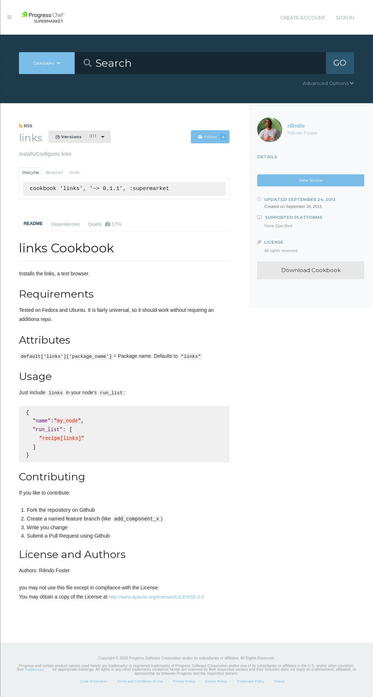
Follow (212, 137)
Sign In (345, 17)
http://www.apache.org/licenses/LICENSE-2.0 (156, 597)
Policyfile (30, 172)
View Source (310, 180)
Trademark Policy (250, 681)
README (33, 223)
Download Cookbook (311, 270)
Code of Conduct (93, 681)
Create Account (302, 17)
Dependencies (65, 224)
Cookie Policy (216, 681)
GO (339, 63)
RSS (25, 126)
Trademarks (34, 669)
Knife (74, 172)
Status (279, 681)
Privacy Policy (184, 681)
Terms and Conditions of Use (140, 681)
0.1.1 (75, 136)
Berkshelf (54, 172)
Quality (104, 224)
